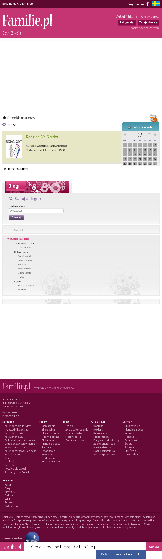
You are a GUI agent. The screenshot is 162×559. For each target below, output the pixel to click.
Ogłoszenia (48, 425)
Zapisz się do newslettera (145, 28)
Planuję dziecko (51, 443)
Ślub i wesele (49, 440)
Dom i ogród (24, 256)
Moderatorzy (101, 436)
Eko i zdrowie (25, 260)
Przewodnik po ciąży (16, 429)
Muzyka (22, 289)
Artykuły (10, 491)
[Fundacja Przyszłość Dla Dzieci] (31, 538)
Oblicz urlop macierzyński (20, 440)
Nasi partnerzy (102, 447)
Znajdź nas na (139, 4)
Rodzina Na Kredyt (42, 137)
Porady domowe (51, 461)
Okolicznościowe (75, 440)
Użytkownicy (49, 457)
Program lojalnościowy (106, 440)
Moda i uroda (24, 268)
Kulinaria (22, 264)
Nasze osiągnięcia (104, 450)
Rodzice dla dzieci (15, 468)
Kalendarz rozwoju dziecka (20, 450)
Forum (8, 484)
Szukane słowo (17, 206)
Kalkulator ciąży (14, 436)
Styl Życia (130, 450)
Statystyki (19, 230)
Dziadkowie (48, 450)
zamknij (154, 547)
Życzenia (10, 502)
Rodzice (46, 447)
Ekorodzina (48, 429)
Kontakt (98, 425)
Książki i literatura (27, 285)
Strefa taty (48, 454)
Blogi (5, 117)
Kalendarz (11, 465)
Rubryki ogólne (50, 436)
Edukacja (10, 461)
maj (140, 134)
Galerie (9, 495)
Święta (128, 443)
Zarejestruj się (148, 22)
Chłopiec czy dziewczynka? (21, 443)
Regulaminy (100, 432)
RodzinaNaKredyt (142, 127)
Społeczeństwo (74, 432)
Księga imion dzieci (16, 447)
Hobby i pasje (21, 251)
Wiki (7, 498)
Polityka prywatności (105, 454)
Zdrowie (130, 447)
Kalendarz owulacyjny (18, 425)
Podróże (22, 276)
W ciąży (129, 432)
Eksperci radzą (50, 432)
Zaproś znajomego (104, 443)
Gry (7, 457)
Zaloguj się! (127, 22)
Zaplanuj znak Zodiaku (18, 472)
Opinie (17, 281)
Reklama (98, 429)
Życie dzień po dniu (24, 243)
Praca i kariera (25, 247)
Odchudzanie (24, 272)
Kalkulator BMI (13, 454)
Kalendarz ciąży (14, 432)
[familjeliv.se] (156, 4)
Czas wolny (131, 454)
